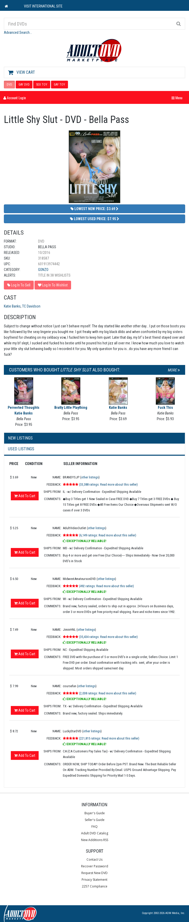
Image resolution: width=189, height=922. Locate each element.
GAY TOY (59, 84)
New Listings (20, 438)
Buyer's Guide (94, 813)
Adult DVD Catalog (94, 833)
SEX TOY (41, 84)
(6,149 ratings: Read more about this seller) (107, 535)
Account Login (14, 97)
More (174, 370)
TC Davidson (31, 306)
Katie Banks (12, 306)
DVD (9, 84)
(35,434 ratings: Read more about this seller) (108, 637)
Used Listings (21, 448)
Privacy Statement (94, 879)
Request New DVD (94, 873)
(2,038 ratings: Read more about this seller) (107, 693)
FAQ (94, 826)
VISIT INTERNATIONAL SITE (43, 6)
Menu (178, 97)
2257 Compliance (94, 886)
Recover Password (94, 866)
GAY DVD (24, 84)
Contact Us (94, 859)
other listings (90, 477)
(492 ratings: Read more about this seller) (106, 586)
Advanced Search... (18, 32)
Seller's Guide (95, 820)
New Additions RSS (94, 840)
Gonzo (43, 270)
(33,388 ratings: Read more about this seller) (108, 484)
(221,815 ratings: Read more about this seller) (109, 738)
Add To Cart (24, 496)
